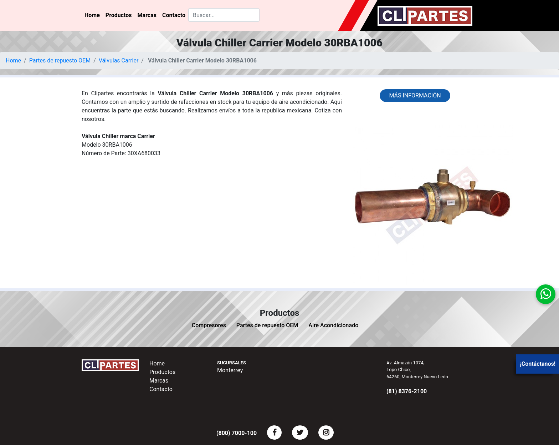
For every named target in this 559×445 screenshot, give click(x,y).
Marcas (147, 15)
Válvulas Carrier (119, 60)
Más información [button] (415, 95)
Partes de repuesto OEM (60, 60)
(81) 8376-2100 (406, 391)
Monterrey (230, 370)
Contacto (173, 15)
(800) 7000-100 (236, 433)
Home (92, 15)
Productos (119, 15)
